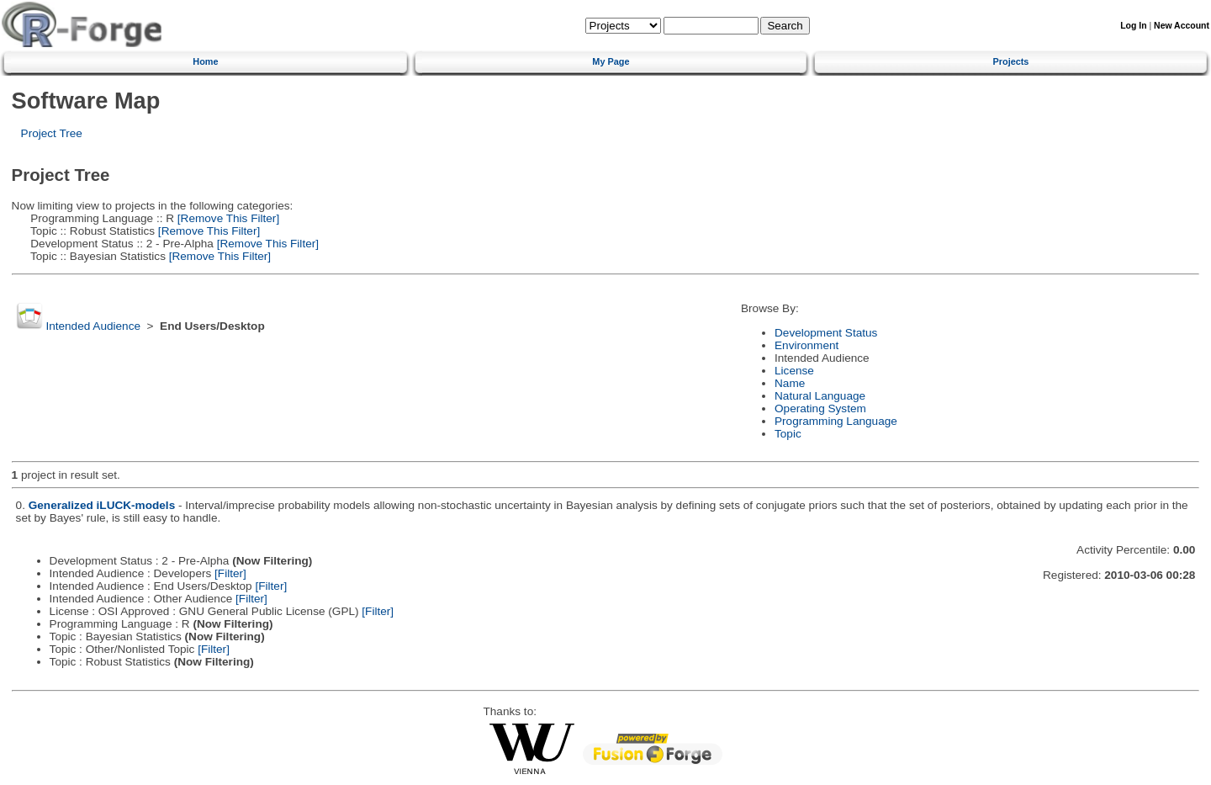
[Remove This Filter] (226, 218)
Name (790, 383)
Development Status (826, 332)
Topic (788, 433)
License (794, 370)
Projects (1011, 61)
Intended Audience (92, 326)
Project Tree (51, 133)
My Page (610, 61)
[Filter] (230, 573)
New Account (1181, 25)
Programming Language (836, 421)
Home (205, 61)
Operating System (820, 408)
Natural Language (820, 396)
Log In (1133, 25)
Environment (806, 345)
